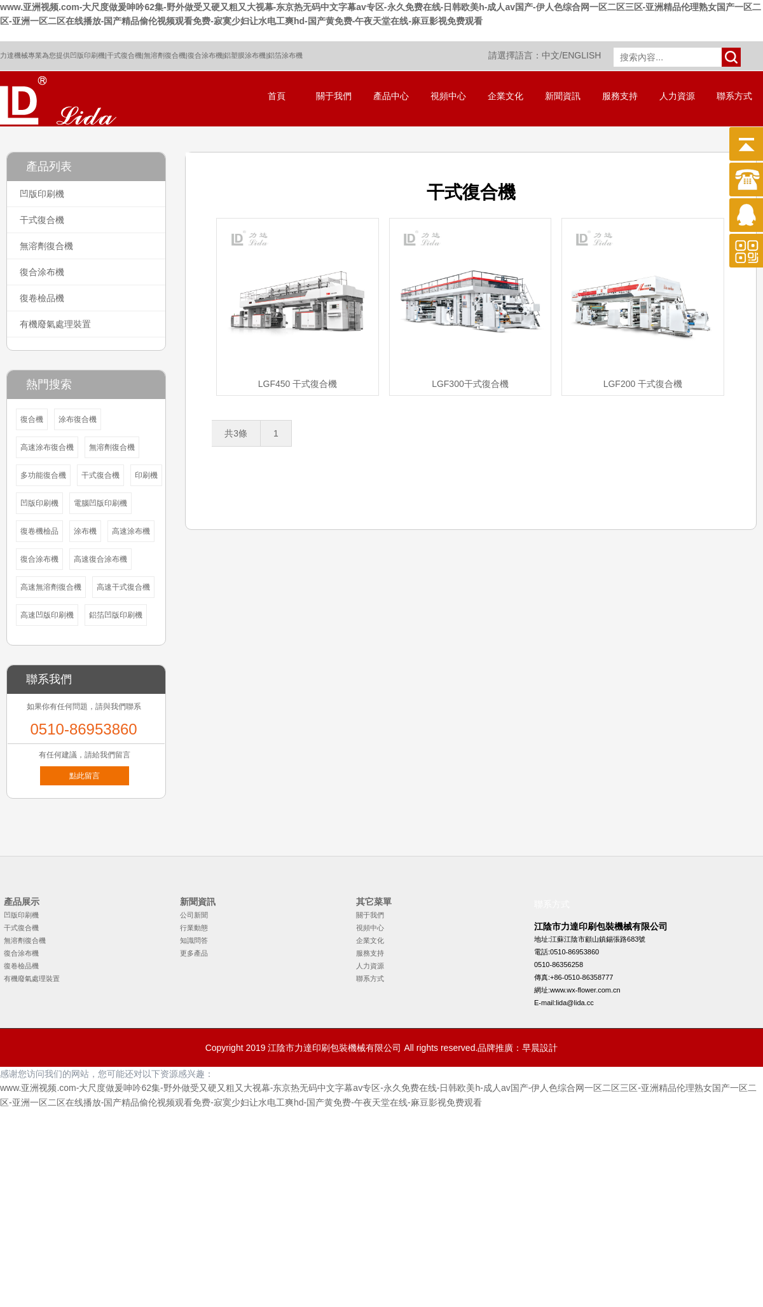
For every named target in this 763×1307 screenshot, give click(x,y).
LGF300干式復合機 (470, 384)
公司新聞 (194, 915)
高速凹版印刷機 (47, 615)
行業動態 (194, 927)
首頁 (276, 96)
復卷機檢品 (39, 531)
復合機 (31, 419)
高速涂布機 (131, 531)
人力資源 (677, 96)
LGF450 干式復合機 (297, 384)
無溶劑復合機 (165, 55)
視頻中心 (448, 96)
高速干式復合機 (123, 587)
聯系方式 (734, 96)
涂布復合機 (77, 419)
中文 (551, 55)
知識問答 (194, 940)
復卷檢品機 (42, 298)
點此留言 (84, 775)
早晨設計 (540, 1048)
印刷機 (146, 475)
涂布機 (85, 531)
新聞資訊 (563, 96)
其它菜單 (374, 902)
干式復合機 (124, 55)
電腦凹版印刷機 (100, 503)
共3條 (235, 433)
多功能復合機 (43, 475)
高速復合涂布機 (100, 559)
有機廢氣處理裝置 (55, 324)
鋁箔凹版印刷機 (115, 615)
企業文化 (505, 96)
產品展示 (21, 902)
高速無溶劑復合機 (50, 587)
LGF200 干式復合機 (642, 384)
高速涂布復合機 (47, 447)
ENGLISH (581, 55)
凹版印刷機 (87, 55)
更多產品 (194, 953)
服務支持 (620, 96)
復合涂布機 (205, 55)
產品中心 (391, 96)
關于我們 (334, 96)
